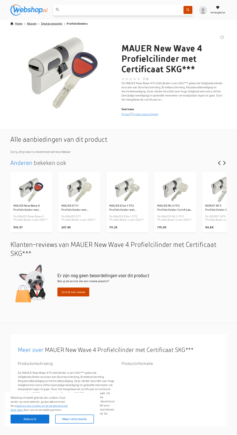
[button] (63, 73)
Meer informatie (74, 419)
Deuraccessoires (51, 23)
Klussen (31, 23)
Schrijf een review (73, 292)
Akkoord (30, 419)
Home (16, 23)
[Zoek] (187, 10)
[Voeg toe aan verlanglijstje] (222, 38)
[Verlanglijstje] (218, 10)
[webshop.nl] (28, 10)
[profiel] (203, 10)
